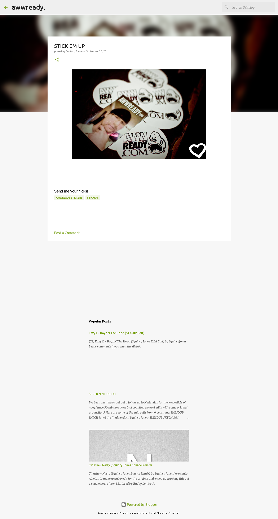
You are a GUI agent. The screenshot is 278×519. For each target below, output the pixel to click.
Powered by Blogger (139, 504)
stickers (93, 197)
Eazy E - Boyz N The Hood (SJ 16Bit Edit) (116, 333)
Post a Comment (67, 233)
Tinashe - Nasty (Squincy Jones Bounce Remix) (120, 465)
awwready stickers (69, 197)
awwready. (28, 7)
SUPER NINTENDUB (102, 394)
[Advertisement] (139, 277)
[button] (56, 60)
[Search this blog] (253, 7)
